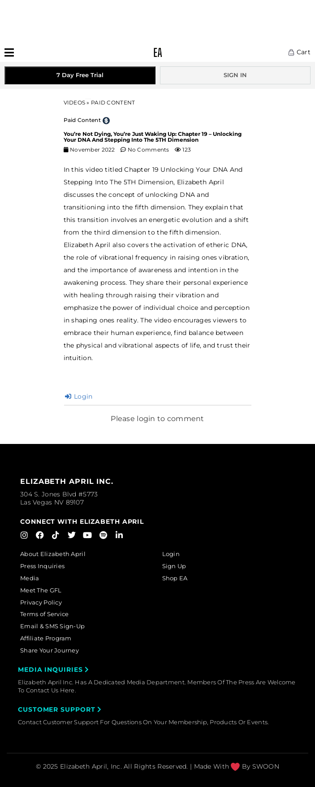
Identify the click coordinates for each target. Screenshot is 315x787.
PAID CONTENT (113, 102)
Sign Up (174, 566)
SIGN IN (235, 74)
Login (79, 396)
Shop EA (175, 578)
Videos (75, 102)
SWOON (265, 766)
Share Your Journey (49, 650)
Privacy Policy (41, 602)
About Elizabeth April (53, 553)
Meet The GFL (40, 590)
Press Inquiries (42, 566)
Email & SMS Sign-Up (52, 626)
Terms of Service (44, 613)
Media (29, 578)
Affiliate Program (46, 638)
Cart (299, 52)
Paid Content (82, 120)
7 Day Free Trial (80, 74)
